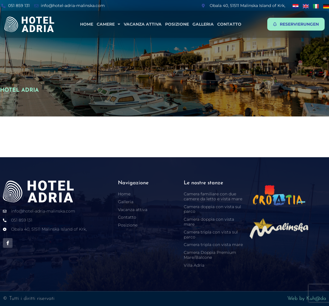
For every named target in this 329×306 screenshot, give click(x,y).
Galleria (203, 24)
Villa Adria (194, 265)
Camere (108, 24)
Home (86, 24)
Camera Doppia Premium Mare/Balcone (210, 255)
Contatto (229, 24)
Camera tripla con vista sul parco (211, 234)
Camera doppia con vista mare (209, 222)
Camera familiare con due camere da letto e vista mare (213, 196)
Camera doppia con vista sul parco (212, 209)
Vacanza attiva (143, 24)
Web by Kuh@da (306, 298)
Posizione (177, 24)
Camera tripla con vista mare (213, 244)
